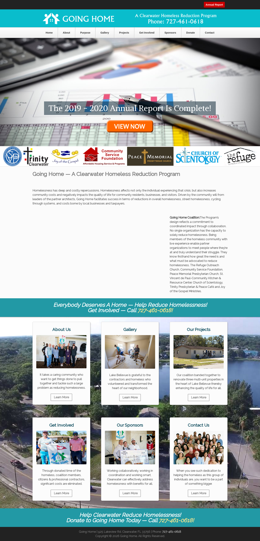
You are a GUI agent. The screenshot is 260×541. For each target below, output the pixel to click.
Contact (209, 32)
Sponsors (170, 32)
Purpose (85, 32)
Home (49, 32)
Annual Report (214, 4)
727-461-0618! (155, 310)
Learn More (61, 397)
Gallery (104, 32)
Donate (190, 32)
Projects (124, 32)
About (66, 32)
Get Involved (146, 32)
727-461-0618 (171, 531)
